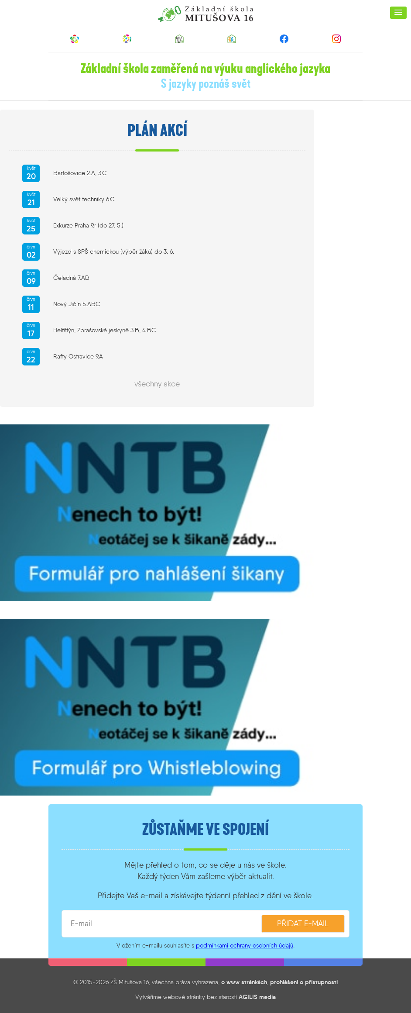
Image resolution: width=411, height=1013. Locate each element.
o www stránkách (244, 982)
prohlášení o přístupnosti (304, 982)
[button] (398, 13)
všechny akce (157, 384)
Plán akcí (157, 130)
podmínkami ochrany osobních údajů (244, 945)
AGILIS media (257, 997)
